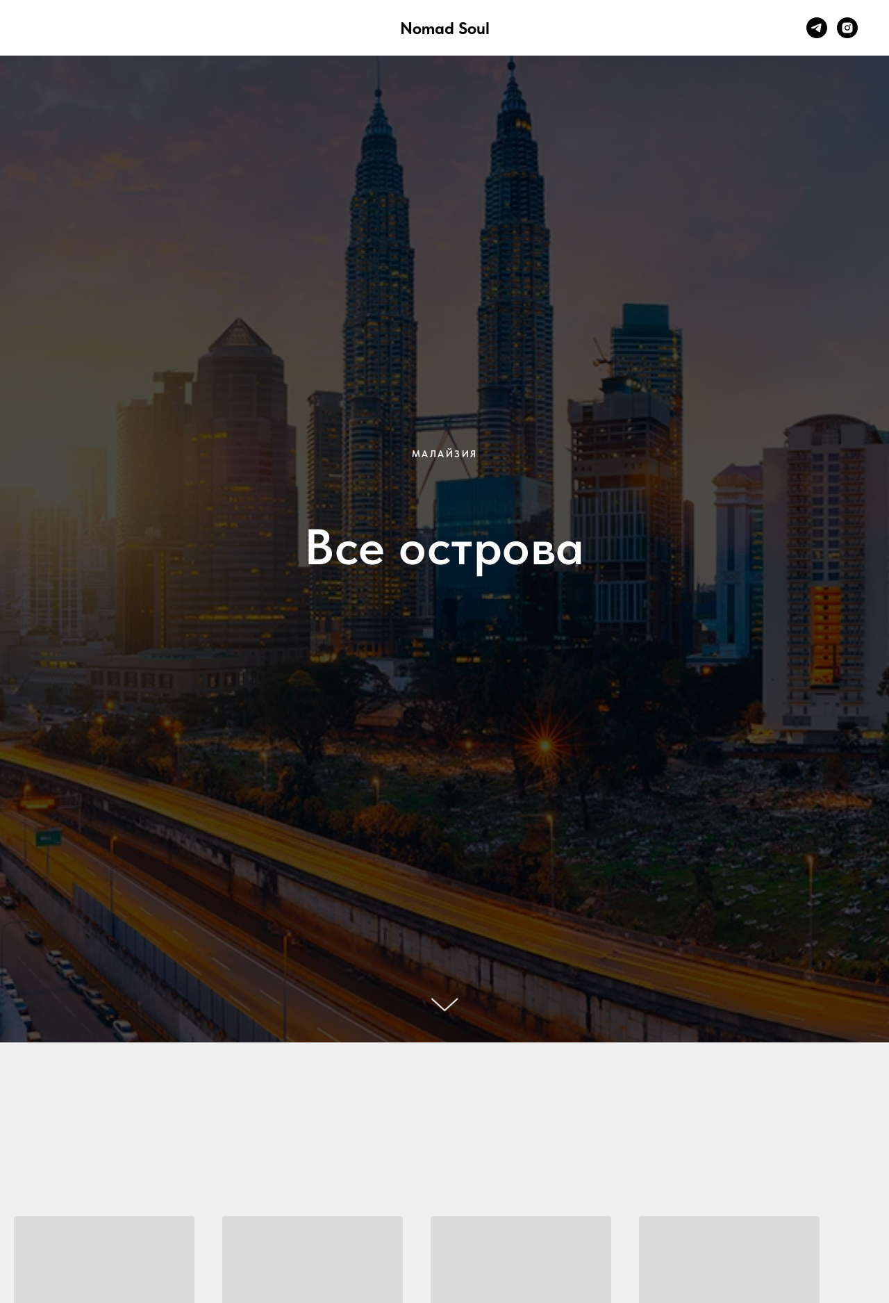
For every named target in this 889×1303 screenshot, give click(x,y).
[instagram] (847, 27)
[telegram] (816, 27)
